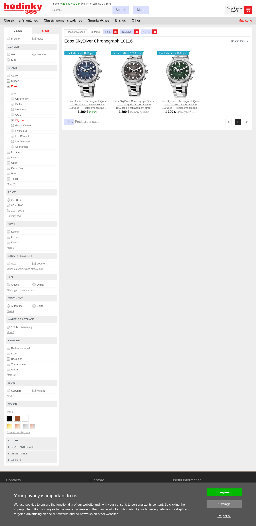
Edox (12, 86)
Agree (224, 492)
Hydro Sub (19, 130)
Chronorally (19, 98)
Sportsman (19, 146)
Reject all (224, 516)
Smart (45, 30)
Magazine (245, 20)
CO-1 (16, 114)
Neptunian (19, 109)
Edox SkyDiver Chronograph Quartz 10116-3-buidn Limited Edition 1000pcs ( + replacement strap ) (87, 104)
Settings (224, 504)
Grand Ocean (21, 125)
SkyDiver (18, 120)
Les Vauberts (20, 141)
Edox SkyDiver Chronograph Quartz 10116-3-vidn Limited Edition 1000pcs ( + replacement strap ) (180, 104)
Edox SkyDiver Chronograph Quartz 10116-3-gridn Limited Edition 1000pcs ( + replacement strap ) (133, 104)
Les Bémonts (20, 136)
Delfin (16, 104)
